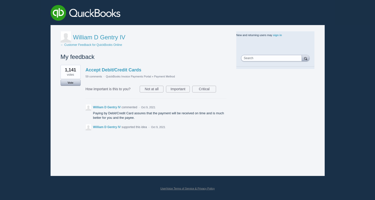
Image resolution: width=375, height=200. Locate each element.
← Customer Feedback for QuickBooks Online (91, 45)
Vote (70, 82)
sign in (277, 35)
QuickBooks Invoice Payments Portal (128, 76)
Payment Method (164, 76)
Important (180, 89)
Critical (207, 89)
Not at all (154, 89)
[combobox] (273, 58)
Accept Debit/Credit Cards (113, 69)
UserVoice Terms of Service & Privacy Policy (187, 188)
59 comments (94, 76)
